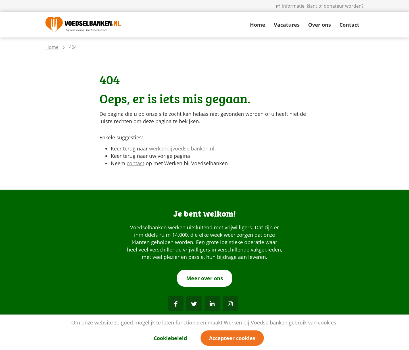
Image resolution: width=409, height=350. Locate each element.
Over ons (319, 24)
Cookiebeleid (170, 338)
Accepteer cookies (232, 338)
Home (257, 24)
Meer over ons (204, 278)
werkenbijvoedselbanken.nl (181, 148)
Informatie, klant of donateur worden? (320, 6)
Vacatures (287, 24)
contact (135, 163)
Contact (349, 24)
